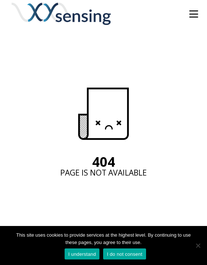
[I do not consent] (197, 245)
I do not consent (124, 254)
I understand (82, 254)
